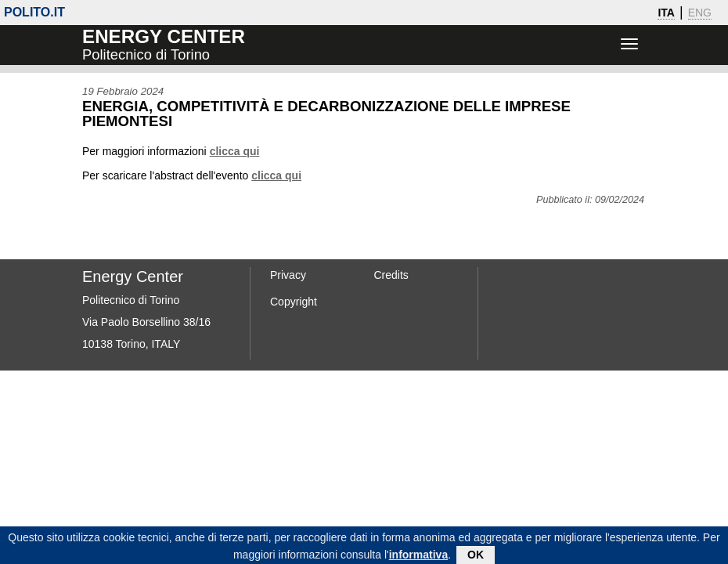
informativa (418, 557)
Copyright (293, 301)
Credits (391, 275)
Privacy (288, 275)
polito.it (34, 12)
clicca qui (235, 151)
